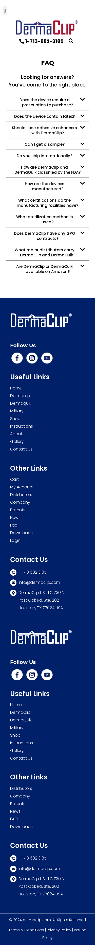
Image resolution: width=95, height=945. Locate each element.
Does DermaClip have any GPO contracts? (44, 236)
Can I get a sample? (45, 144)
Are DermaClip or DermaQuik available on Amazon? (44, 269)
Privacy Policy (59, 930)
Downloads (21, 533)
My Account (22, 487)
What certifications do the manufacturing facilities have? (47, 203)
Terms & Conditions (26, 930)
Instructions (21, 426)
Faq (13, 525)
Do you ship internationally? (44, 155)
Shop (15, 418)
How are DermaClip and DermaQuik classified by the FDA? (47, 170)
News (15, 517)
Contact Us (21, 449)
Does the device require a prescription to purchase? (46, 102)
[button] (5, 10)
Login (16, 540)
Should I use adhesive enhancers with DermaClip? (44, 130)
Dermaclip (20, 396)
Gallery (17, 441)
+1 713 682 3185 (28, 858)
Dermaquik (20, 403)
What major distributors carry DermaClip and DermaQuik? (45, 252)
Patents (17, 510)
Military (17, 411)
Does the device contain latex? (44, 116)
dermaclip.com (37, 919)
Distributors (21, 495)
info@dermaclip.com (35, 868)
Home (16, 388)
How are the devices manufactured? (44, 186)
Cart (14, 479)
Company (20, 502)
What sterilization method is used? (44, 219)
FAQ (14, 819)
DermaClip (20, 712)
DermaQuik (21, 720)
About (16, 434)
